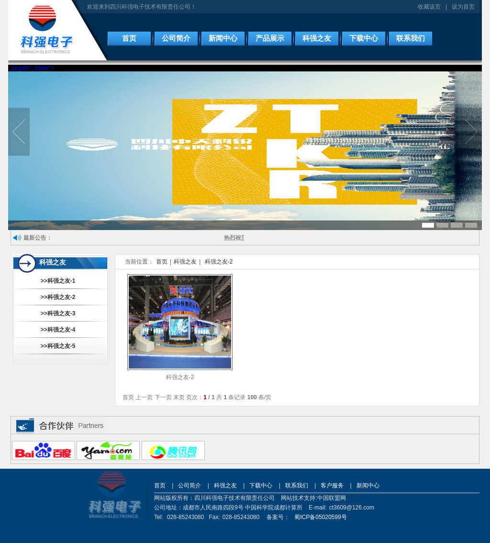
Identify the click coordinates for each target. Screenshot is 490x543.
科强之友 (316, 38)
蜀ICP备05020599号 (320, 517)
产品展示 (270, 38)
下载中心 (363, 38)
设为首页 (463, 6)
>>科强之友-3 (58, 313)
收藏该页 (429, 6)
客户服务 (332, 485)
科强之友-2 (219, 261)
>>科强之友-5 (58, 346)
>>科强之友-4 (58, 329)
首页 (129, 38)
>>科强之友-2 (58, 297)
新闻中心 (223, 38)
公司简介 (176, 38)
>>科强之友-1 (58, 280)
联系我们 (410, 38)
